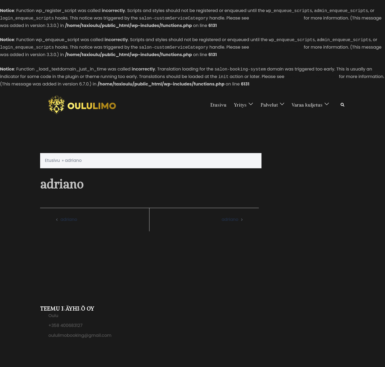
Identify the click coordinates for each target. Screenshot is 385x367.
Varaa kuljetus (307, 105)
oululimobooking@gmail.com (79, 335)
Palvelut (269, 105)
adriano (68, 219)
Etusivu (218, 105)
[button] (343, 105)
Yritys (240, 105)
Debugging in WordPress (276, 18)
